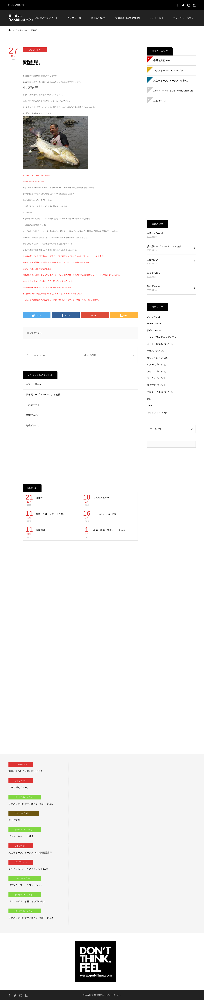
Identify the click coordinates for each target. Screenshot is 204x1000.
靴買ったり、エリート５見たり (52, 514)
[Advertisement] (80, 457)
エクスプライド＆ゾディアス (161, 337)
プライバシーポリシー (184, 18)
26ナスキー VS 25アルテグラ (168, 70)
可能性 (39, 498)
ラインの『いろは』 (157, 371)
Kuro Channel (154, 323)
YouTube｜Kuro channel (127, 18)
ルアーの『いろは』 (157, 364)
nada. (150, 405)
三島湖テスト (33, 405)
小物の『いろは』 (156, 351)
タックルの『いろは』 (158, 357)
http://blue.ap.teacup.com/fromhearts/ (33, 181)
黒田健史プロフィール (46, 18)
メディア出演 (156, 18)
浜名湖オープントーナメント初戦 (43, 394)
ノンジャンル (35, 50)
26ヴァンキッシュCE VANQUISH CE (173, 90)
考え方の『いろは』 (157, 385)
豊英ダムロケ (33, 415)
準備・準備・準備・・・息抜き (109, 530)
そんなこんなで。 (102, 498)
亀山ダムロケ (33, 425)
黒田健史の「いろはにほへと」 (107, 995)
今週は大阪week (34, 384)
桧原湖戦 (40, 530)
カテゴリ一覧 (74, 18)
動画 (149, 398)
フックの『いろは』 (157, 378)
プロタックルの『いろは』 (160, 392)
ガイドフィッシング (157, 412)
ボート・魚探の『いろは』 (160, 344)
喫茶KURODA (98, 18)
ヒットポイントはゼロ (104, 514)
